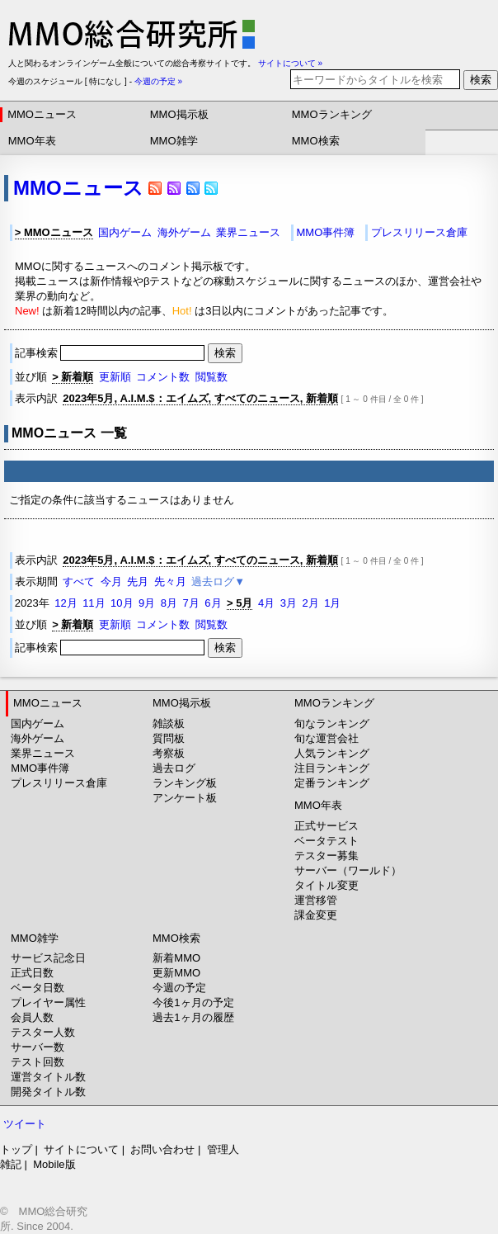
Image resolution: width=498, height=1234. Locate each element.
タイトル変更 (326, 885)
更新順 (115, 377)
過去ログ (174, 768)
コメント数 (163, 377)
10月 (121, 603)
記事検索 (111, 353)
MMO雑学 (174, 141)
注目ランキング (331, 768)
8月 (169, 603)
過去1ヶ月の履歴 (193, 1017)
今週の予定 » (158, 81)
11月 (93, 603)
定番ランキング (331, 783)
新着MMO (176, 958)
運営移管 (315, 900)
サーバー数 (37, 1047)
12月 (65, 603)
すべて (79, 581)
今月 (111, 581)
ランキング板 (185, 783)
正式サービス (326, 826)
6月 (212, 603)
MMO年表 (32, 141)
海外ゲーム (184, 232)
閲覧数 (211, 377)
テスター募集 (326, 855)
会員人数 (32, 1017)
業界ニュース (248, 232)
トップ (16, 1149)
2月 (310, 603)
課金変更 (315, 915)
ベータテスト (326, 840)
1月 (332, 603)
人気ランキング (331, 753)
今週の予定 (179, 987)
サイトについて (81, 1149)
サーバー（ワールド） (348, 870)
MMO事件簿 (325, 232)
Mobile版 (54, 1164)
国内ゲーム (125, 232)
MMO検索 (316, 141)
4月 (266, 603)
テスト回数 (37, 1062)
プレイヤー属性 (48, 1002)
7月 (191, 603)
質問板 (169, 738)
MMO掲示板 (179, 114)
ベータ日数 (37, 987)
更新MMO (176, 973)
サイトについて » (290, 63)
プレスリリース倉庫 (419, 232)
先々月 (170, 581)
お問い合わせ (162, 1149)
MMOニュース (42, 114)
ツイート (24, 1124)
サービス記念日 (48, 958)
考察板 (169, 753)
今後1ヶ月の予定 (193, 1002)
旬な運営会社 (326, 738)
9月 (147, 603)
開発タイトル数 (48, 1091)
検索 (480, 79)
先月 (137, 581)
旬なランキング (331, 723)
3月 (288, 603)
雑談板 (169, 723)
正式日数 (32, 973)
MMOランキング (332, 114)
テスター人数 (43, 1032)
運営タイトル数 (48, 1077)
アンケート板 (185, 798)
